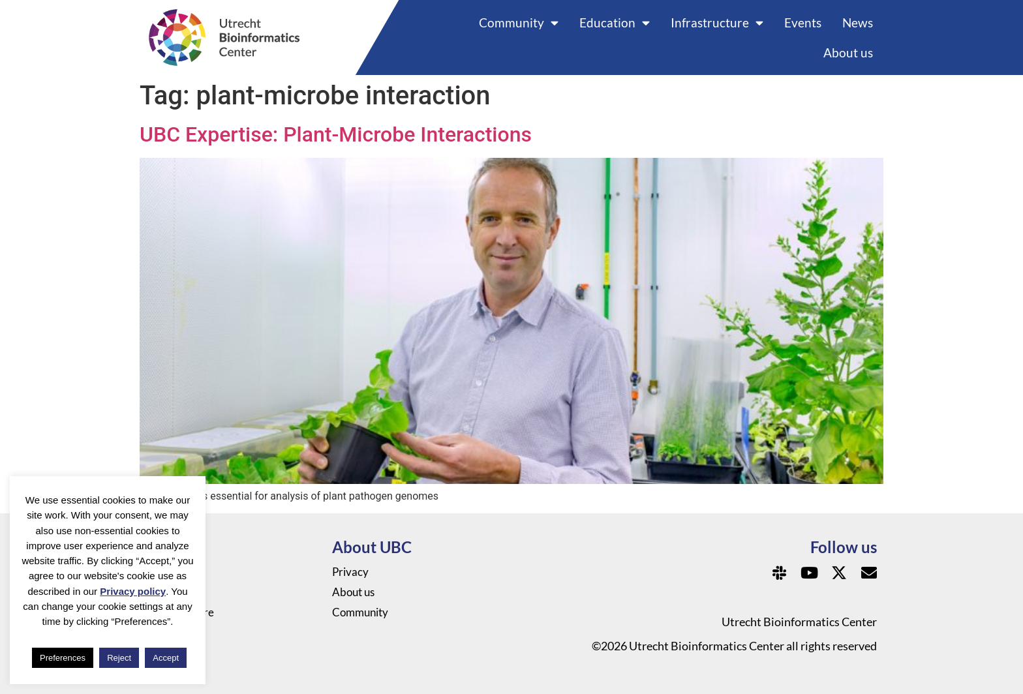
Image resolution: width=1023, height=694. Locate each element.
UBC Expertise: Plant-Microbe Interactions (336, 134)
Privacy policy (133, 591)
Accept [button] (166, 658)
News (857, 22)
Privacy (351, 572)
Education (614, 22)
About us (848, 52)
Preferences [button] (62, 658)
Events (802, 22)
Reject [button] (119, 658)
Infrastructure (717, 22)
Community (518, 22)
